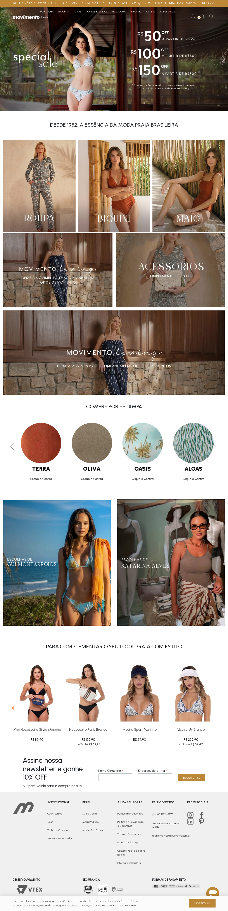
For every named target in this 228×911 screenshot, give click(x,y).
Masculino (119, 11)
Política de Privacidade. (122, 905)
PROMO (44, 16)
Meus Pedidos (90, 821)
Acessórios (167, 11)
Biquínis (63, 11)
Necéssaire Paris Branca (88, 729)
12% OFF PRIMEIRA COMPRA (175, 3)
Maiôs (77, 11)
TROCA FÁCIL (118, 3)
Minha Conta (89, 813)
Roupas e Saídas (96, 11)
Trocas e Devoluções (129, 834)
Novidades (47, 11)
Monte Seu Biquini (92, 830)
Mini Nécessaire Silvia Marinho (37, 729)
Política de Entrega (128, 842)
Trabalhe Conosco (57, 830)
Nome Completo (110, 770)
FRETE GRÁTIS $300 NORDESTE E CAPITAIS (44, 3)
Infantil (136, 11)
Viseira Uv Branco (191, 729)
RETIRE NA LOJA (93, 3)
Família (150, 11)
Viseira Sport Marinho (140, 729)
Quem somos (54, 813)
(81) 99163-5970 (165, 814)
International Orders (129, 863)
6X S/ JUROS (141, 3)
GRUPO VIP (208, 3)
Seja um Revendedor (59, 838)
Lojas (50, 821)
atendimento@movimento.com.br (171, 835)
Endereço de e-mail (153, 770)
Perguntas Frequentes (130, 813)
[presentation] (11, 704)
